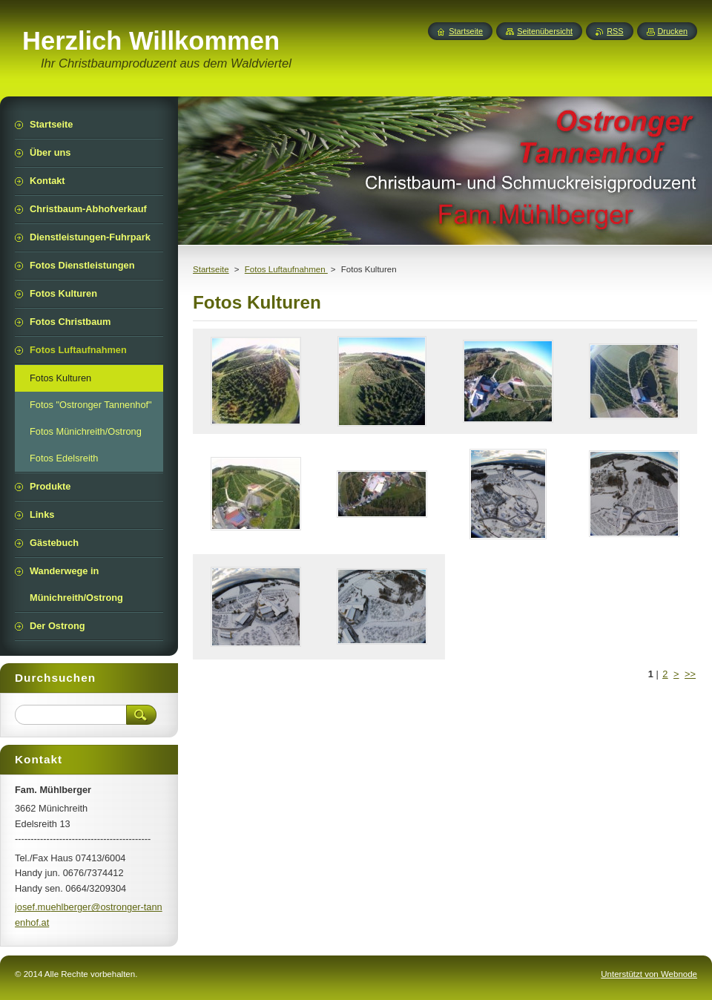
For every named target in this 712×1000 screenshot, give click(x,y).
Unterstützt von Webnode (649, 974)
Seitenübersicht (545, 31)
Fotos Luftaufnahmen (286, 269)
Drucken (673, 31)
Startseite (211, 269)
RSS (615, 31)
